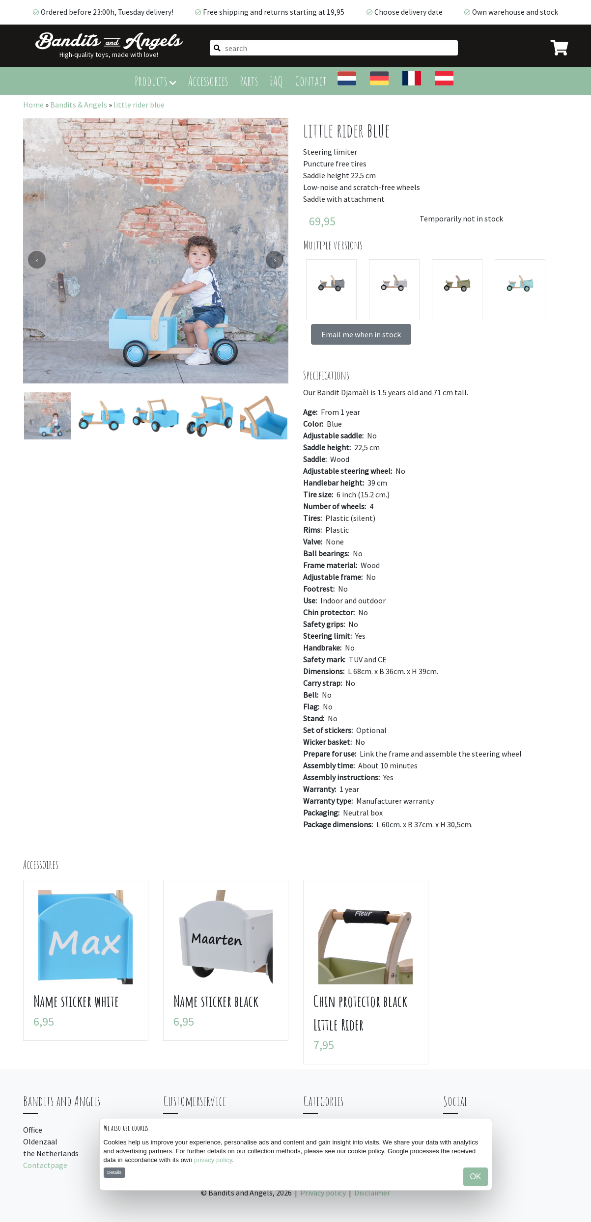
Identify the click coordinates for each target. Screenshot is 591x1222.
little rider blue (139, 104)
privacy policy (213, 1160)
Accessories (208, 80)
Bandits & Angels (78, 104)
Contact (311, 80)
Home (33, 104)
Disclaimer (372, 1192)
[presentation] (37, 260)
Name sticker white (76, 1001)
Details (114, 1172)
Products (155, 80)
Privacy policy (323, 1192)
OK (475, 1176)
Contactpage (45, 1165)
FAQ (276, 80)
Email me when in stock (361, 334)
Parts (249, 80)
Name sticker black (215, 1001)
